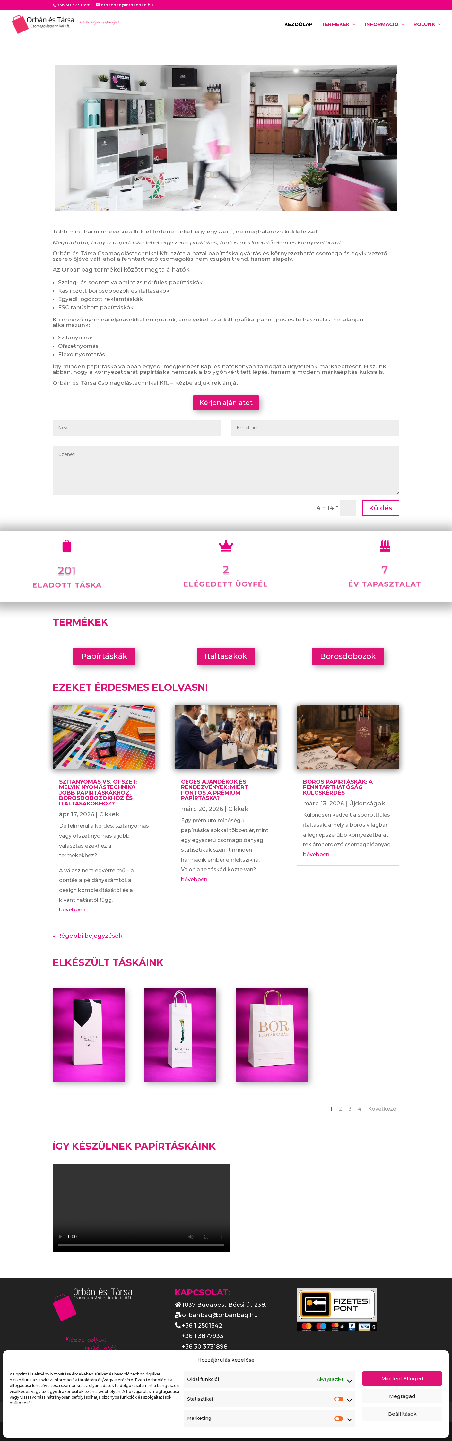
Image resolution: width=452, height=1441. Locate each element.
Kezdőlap (298, 24)
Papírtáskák (104, 656)
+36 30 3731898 (205, 1346)
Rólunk (424, 24)
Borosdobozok (348, 656)
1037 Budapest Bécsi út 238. (224, 1304)
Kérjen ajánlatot (226, 403)
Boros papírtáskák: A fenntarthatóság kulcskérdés (338, 787)
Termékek (335, 24)
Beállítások (402, 1414)
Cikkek (109, 814)
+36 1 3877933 (202, 1336)
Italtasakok (225, 656)
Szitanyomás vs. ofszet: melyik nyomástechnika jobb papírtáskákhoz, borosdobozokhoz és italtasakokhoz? (98, 792)
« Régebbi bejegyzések (87, 935)
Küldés (380, 508)
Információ (381, 24)
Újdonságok (367, 803)
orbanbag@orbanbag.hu (220, 1315)
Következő (382, 1109)
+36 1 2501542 (202, 1325)
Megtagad (402, 1396)
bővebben (72, 910)
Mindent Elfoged (402, 1378)
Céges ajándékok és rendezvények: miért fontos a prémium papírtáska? (214, 789)
